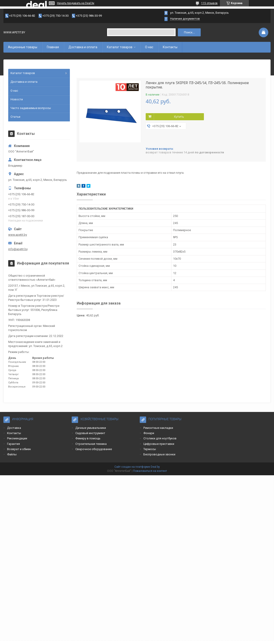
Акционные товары (22, 47)
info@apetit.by (18, 249)
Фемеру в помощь (87, 438)
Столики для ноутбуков (160, 438)
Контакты (170, 47)
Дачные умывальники (90, 428)
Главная (53, 47)
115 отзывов (209, 3)
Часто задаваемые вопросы (31, 108)
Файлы (12, 454)
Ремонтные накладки (158, 428)
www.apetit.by (17, 234)
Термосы (149, 449)
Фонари (148, 433)
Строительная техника (91, 444)
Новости (17, 99)
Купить (179, 116)
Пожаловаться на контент (150, 471)
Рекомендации (17, 438)
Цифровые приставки (158, 444)
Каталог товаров (119, 47)
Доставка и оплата (82, 47)
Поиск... (189, 32)
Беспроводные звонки (159, 454)
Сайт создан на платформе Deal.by (137, 466)
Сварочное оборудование (93, 449)
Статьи (15, 116)
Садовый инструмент (90, 433)
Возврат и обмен (19, 449)
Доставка (14, 428)
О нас (149, 47)
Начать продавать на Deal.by (75, 3)
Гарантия (13, 444)
